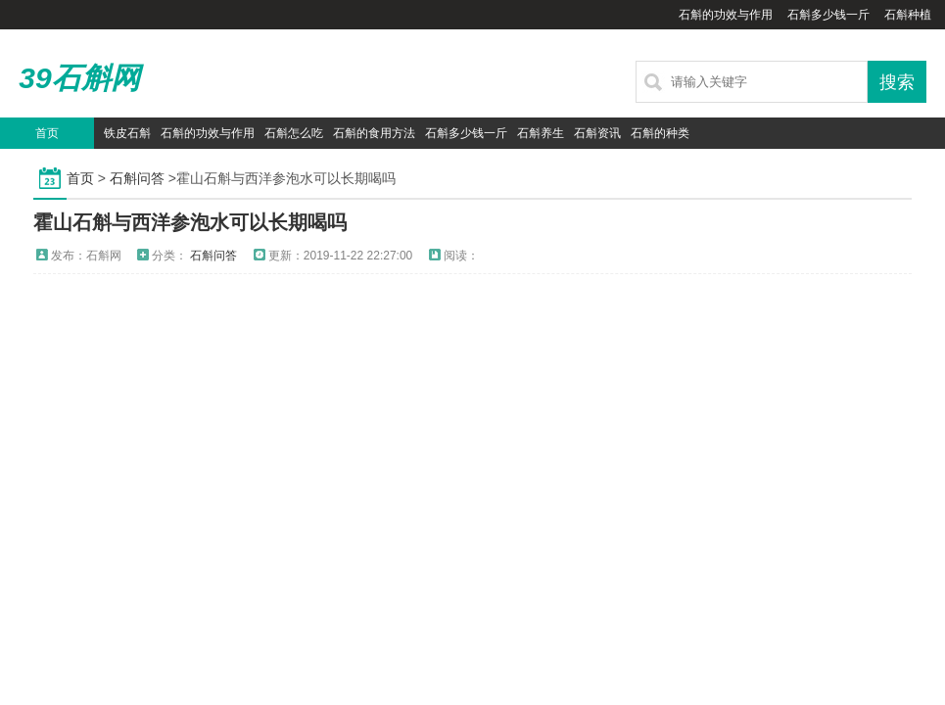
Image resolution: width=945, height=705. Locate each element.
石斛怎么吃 (293, 133)
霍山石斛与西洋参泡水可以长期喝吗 (190, 222)
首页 (47, 133)
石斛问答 (137, 178)
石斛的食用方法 (374, 133)
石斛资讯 (597, 133)
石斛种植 (907, 15)
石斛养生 (540, 133)
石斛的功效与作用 (726, 15)
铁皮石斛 (127, 133)
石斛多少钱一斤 (828, 15)
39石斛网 (79, 78)
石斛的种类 (660, 133)
